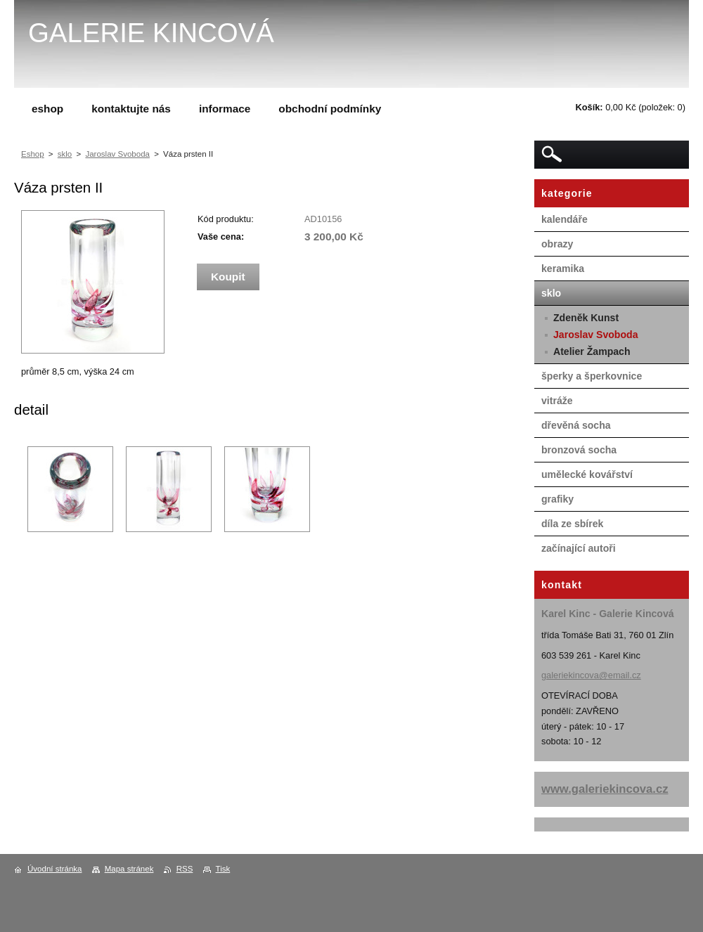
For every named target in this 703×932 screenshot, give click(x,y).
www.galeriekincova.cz (605, 789)
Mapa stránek (129, 869)
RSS (184, 869)
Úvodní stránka (54, 869)
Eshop (32, 154)
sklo (65, 154)
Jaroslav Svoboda (117, 154)
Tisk (223, 869)
